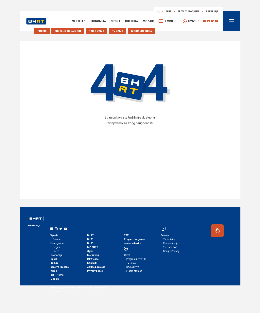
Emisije (170, 21)
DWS (72, 292)
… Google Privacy (170, 251)
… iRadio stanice (133, 271)
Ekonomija (98, 21)
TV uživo (117, 31)
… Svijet (54, 251)
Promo (42, 31)
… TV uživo (130, 263)
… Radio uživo (131, 267)
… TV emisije (168, 239)
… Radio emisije (169, 243)
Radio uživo (96, 31)
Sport (115, 21)
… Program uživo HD (135, 259)
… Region (55, 247)
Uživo (192, 21)
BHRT (168, 11)
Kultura (131, 21)
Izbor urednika (141, 31)
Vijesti (77, 21)
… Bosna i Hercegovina (57, 241)
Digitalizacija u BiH (68, 31)
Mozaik (148, 21)
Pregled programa (188, 11)
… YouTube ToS (169, 247)
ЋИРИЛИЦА (212, 11)
